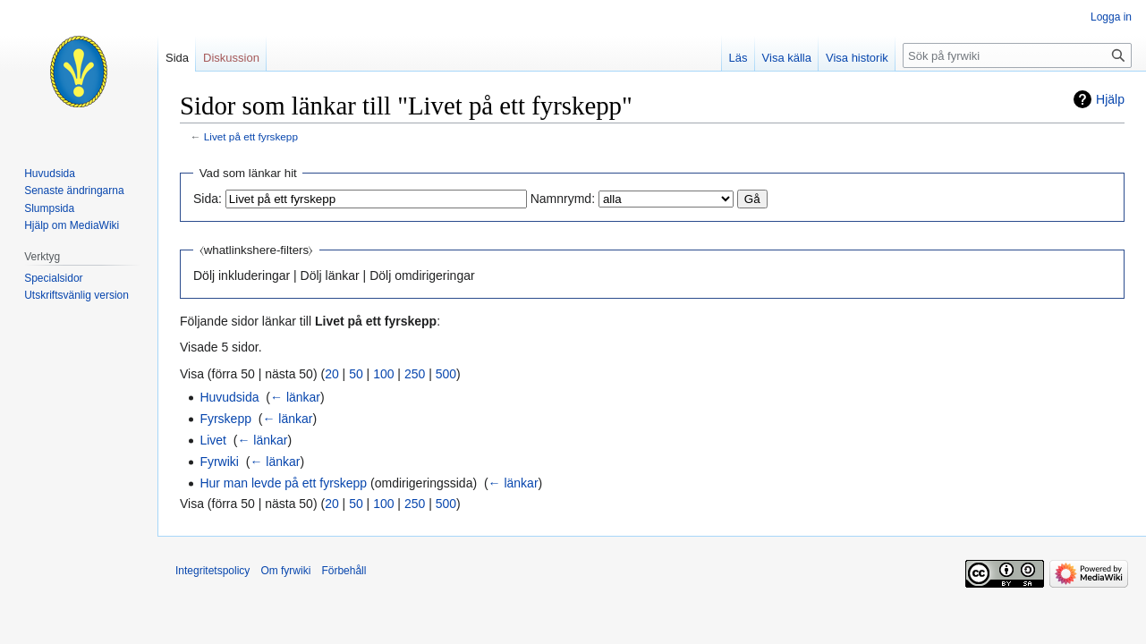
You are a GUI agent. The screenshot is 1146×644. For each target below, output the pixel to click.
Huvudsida (229, 397)
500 (446, 374)
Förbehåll (343, 570)
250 (414, 374)
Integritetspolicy (212, 570)
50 (356, 374)
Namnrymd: (563, 198)
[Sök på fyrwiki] (1017, 55)
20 (332, 374)
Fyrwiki (219, 461)
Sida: (207, 198)
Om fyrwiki (285, 570)
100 (383, 374)
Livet (212, 440)
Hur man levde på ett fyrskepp (283, 483)
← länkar (295, 397)
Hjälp (1110, 99)
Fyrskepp (225, 418)
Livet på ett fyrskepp (251, 136)
